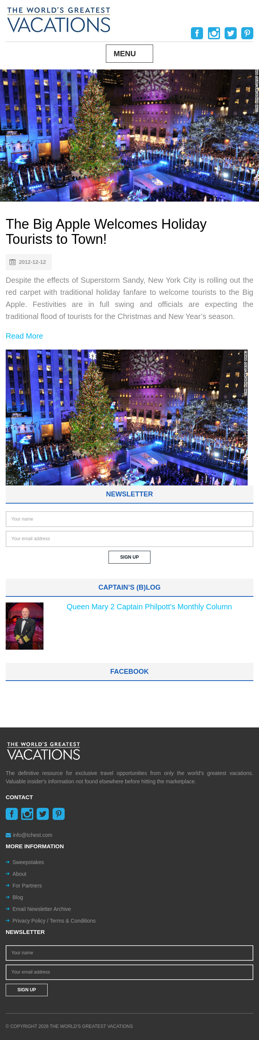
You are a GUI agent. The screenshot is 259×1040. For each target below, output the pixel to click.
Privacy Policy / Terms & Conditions (54, 921)
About (19, 874)
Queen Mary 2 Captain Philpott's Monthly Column (149, 606)
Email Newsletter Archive (41, 909)
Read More (24, 336)
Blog (17, 897)
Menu (125, 53)
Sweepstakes (28, 862)
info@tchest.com (29, 835)
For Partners (27, 886)
